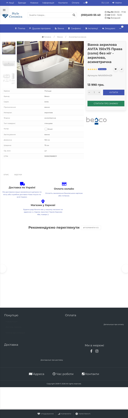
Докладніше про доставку (52, 360)
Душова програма (40, 28)
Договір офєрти (13, 329)
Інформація (48, 3)
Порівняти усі (91, 228)
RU (103, 3)
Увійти (117, 3)
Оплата (75, 3)
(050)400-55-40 (91, 14)
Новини (34, 3)
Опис (6, 175)
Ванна (59, 28)
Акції (10, 3)
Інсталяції (91, 28)
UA (107, 3)
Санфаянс (74, 28)
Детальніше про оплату (114, 325)
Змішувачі (108, 28)
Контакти (63, 3)
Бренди (22, 3)
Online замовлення (15, 334)
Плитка (20, 28)
